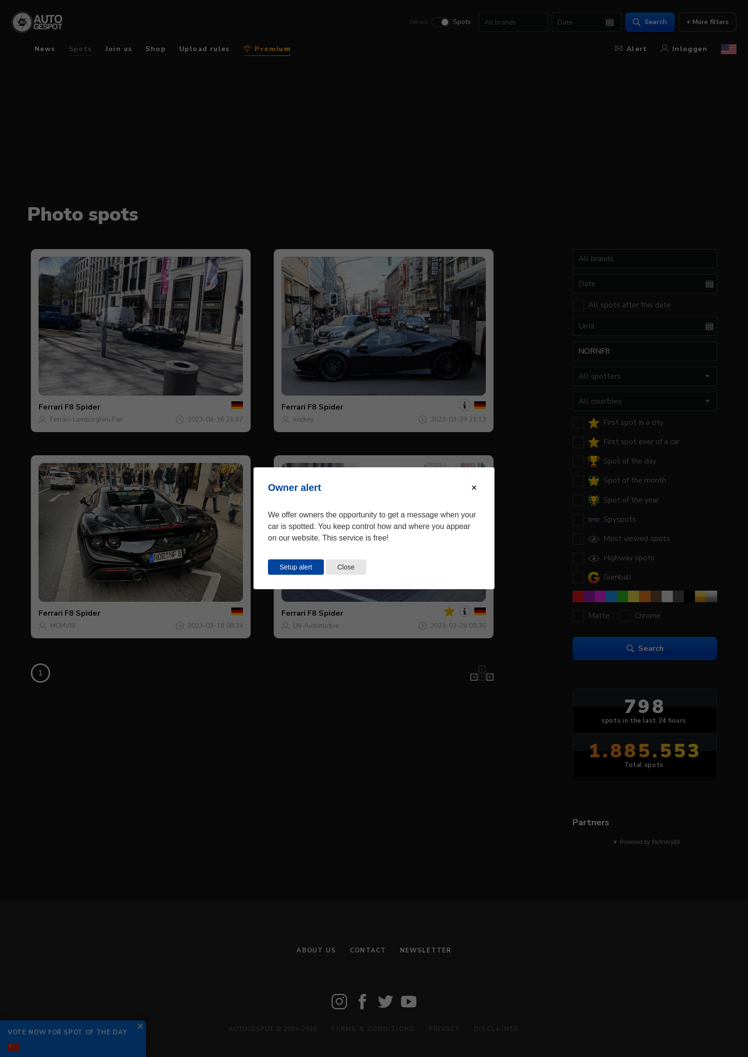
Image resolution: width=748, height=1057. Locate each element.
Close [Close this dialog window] (346, 567)
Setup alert (296, 567)
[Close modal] (474, 488)
